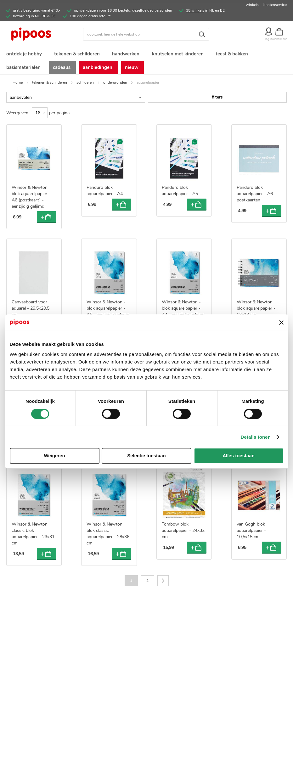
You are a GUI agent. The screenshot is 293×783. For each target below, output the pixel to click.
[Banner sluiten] (281, 322)
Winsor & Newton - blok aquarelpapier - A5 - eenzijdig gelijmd (108, 310)
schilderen (85, 84)
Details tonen (256, 437)
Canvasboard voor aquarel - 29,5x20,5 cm (30, 310)
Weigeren (54, 455)
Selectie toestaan (146, 455)
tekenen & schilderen (49, 84)
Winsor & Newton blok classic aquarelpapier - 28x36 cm (108, 536)
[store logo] (41, 34)
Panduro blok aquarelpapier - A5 (180, 193)
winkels (252, 4)
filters (217, 100)
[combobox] (146, 34)
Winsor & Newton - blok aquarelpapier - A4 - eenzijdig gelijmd (183, 310)
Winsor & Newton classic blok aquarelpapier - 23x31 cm (33, 536)
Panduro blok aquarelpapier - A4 (105, 193)
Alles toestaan (239, 455)
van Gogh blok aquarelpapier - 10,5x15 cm (251, 533)
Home (18, 84)
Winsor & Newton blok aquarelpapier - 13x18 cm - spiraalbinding (256, 313)
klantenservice (275, 4)
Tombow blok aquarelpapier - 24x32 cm (183, 533)
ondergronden (115, 84)
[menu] (146, 62)
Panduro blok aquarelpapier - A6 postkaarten (255, 196)
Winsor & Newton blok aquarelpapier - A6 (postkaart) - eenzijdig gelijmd (31, 199)
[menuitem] (24, 54)
